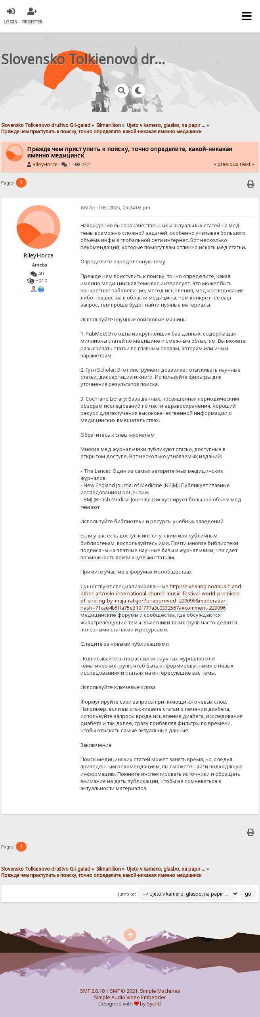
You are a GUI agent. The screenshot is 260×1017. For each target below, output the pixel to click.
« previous (226, 164)
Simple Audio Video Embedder (130, 997)
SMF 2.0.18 (92, 991)
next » (247, 164)
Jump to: (127, 894)
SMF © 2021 (124, 991)
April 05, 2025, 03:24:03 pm (115, 207)
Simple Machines (160, 991)
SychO (154, 1003)
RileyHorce (45, 164)
